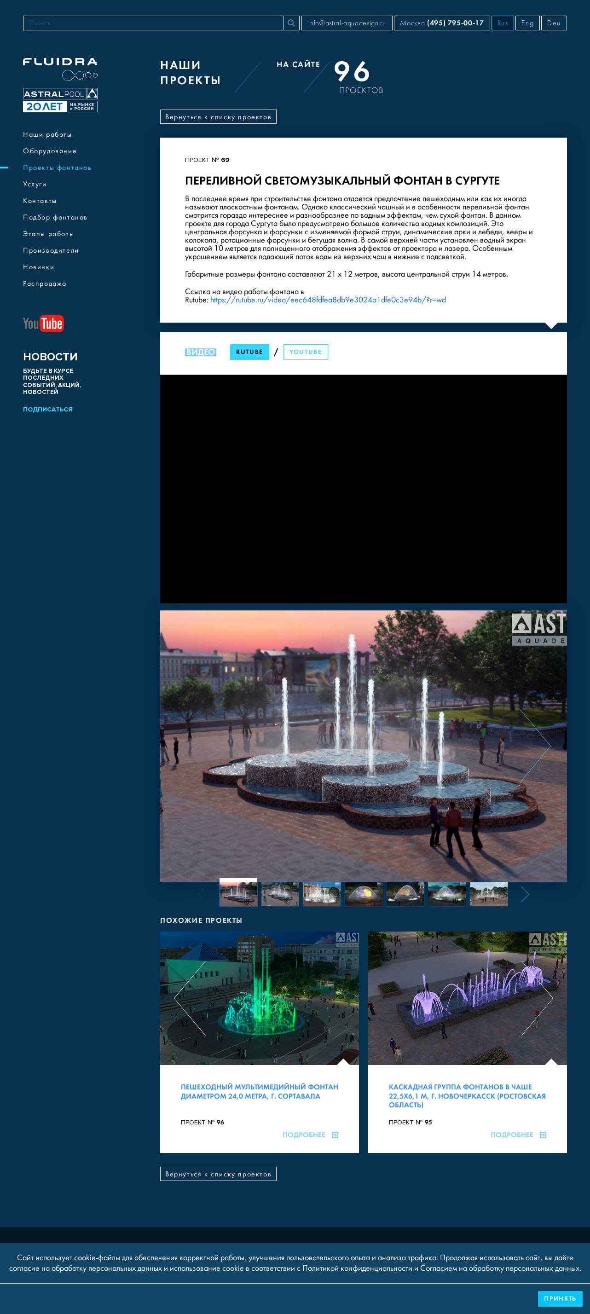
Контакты (40, 201)
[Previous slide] (192, 746)
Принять (560, 1298)
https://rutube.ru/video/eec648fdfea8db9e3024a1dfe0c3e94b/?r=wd (328, 300)
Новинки (38, 267)
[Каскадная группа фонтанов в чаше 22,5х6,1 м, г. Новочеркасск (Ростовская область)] (467, 1042)
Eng (527, 23)
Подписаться (48, 409)
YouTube (305, 352)
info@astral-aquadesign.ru (347, 23)
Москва (442, 22)
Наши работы (47, 134)
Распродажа (45, 283)
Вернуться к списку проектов (218, 117)
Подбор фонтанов (55, 217)
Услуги (35, 184)
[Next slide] (535, 746)
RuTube (249, 352)
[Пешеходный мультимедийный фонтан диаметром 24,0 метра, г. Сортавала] (259, 1042)
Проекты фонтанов (57, 167)
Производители (51, 250)
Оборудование (50, 151)
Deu (554, 23)
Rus (503, 23)
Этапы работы (48, 234)
